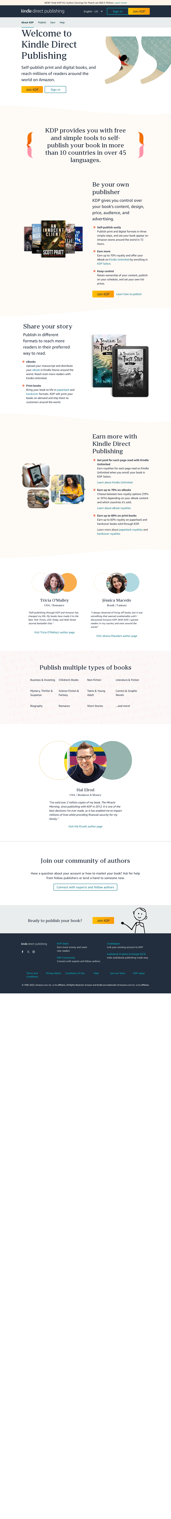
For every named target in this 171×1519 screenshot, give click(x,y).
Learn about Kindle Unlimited (115, 482)
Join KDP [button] (139, 11)
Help (62, 22)
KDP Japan (139, 973)
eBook (36, 370)
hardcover (32, 394)
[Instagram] (33, 952)
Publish (42, 22)
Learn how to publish (129, 294)
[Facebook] (22, 952)
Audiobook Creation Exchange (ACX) (126, 953)
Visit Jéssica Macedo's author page (116, 636)
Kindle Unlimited (119, 259)
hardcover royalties (108, 533)
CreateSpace (113, 943)
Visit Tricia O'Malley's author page (54, 632)
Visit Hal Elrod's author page (85, 826)
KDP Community (66, 957)
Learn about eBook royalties (114, 508)
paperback (63, 389)
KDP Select (103, 263)
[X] (28, 952)
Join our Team (117, 973)
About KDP (27, 22)
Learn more (121, 2)
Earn (52, 22)
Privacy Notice (53, 973)
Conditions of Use (74, 973)
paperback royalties (131, 529)
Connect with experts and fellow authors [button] (85, 887)
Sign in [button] (118, 11)
